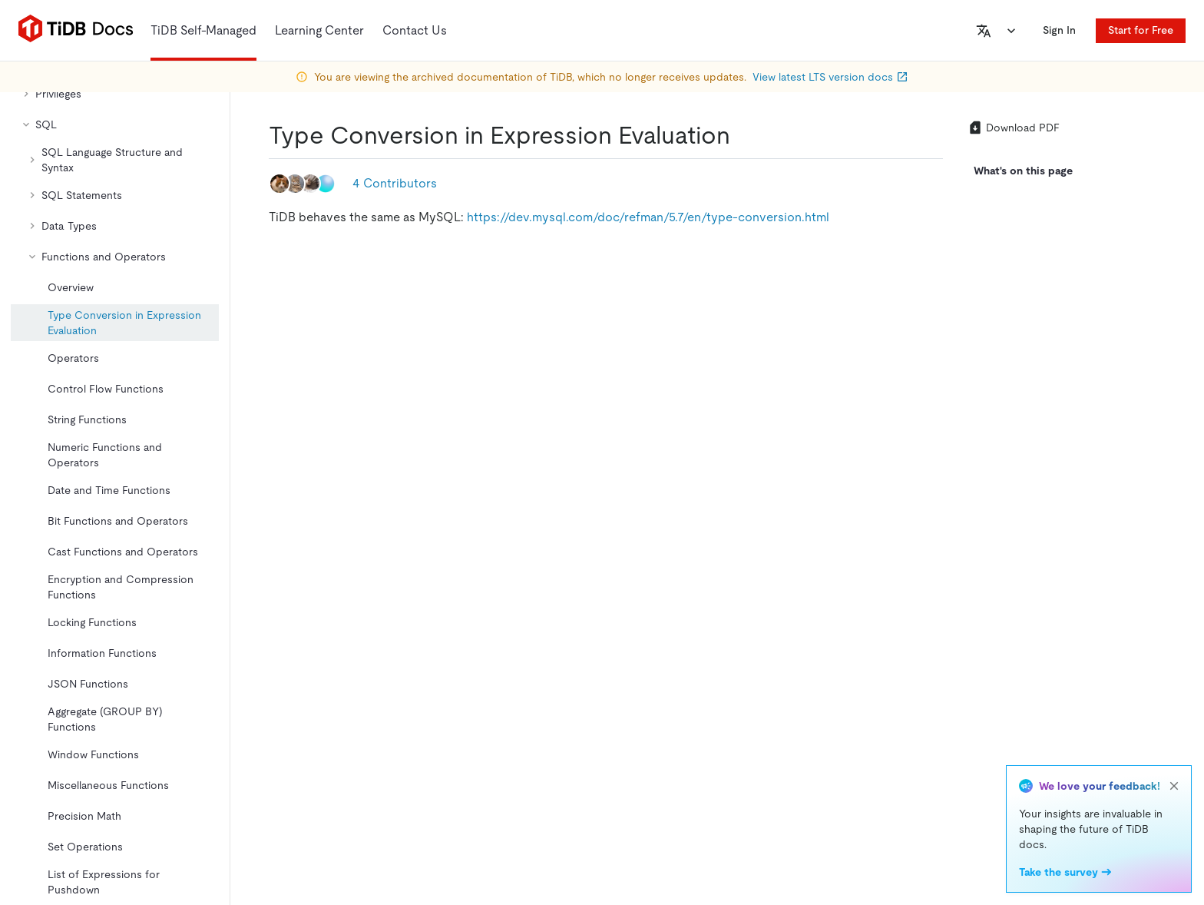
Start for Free (1140, 30)
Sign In (1059, 30)
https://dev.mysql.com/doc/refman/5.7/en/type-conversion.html (648, 217)
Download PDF (1014, 127)
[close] (1174, 786)
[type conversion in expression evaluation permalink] (742, 135)
